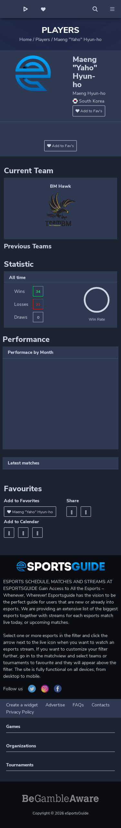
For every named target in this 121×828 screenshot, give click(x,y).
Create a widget (22, 705)
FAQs (78, 705)
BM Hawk (60, 186)
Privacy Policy (20, 712)
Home (25, 39)
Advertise (55, 705)
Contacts (101, 705)
